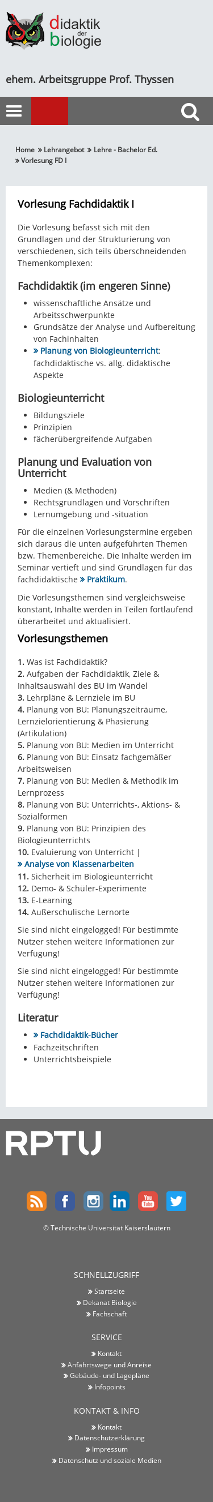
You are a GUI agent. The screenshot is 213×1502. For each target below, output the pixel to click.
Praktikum (106, 579)
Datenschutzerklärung (109, 1437)
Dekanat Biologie (110, 1302)
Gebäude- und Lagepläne (109, 1375)
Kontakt (110, 1353)
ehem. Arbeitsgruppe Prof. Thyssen (90, 79)
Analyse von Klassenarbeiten (79, 864)
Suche (192, 132)
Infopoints (110, 1386)
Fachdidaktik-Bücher (79, 1034)
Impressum (110, 1448)
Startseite (109, 1290)
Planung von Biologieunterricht (99, 350)
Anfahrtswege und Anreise (110, 1364)
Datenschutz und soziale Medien (110, 1460)
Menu (65, 111)
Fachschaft (110, 1313)
